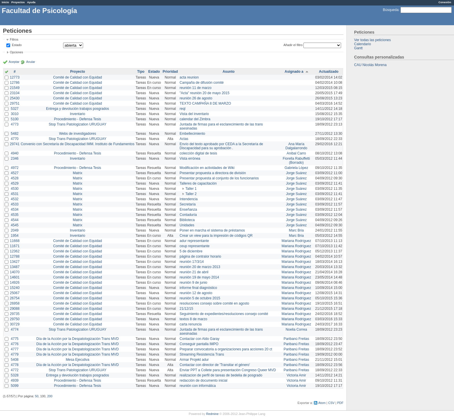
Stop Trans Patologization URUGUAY (77, 124)
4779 (15, 354)
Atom (321, 403)
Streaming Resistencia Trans (202, 354)
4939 (15, 380)
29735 (14, 314)
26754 (14, 298)
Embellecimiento (192, 134)
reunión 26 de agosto (196, 98)
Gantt (358, 48)
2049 (15, 230)
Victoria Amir (296, 375)
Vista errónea (190, 158)
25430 (14, 98)
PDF (340, 403)
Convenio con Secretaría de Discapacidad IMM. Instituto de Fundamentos (77, 144)
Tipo (140, 72)
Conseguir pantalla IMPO (199, 344)
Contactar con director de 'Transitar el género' (215, 365)
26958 (14, 303)
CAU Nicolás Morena (370, 65)
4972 (15, 168)
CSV (331, 403)
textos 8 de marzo (193, 319)
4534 (15, 209)
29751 (14, 103)
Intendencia (188, 199)
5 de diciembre (191, 251)
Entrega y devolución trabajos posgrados (77, 109)
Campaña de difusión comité (202, 83)
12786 (14, 83)
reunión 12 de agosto (196, 293)
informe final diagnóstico (198, 288)
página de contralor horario (200, 256)
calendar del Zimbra (195, 119)
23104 (14, 93)
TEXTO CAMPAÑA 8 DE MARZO (205, 103)
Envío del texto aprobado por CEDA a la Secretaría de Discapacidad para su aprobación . (221, 146)
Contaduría (188, 215)
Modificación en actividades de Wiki (207, 168)
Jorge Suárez (296, 173)
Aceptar (14, 61)
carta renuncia (191, 324)
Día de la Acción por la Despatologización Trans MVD (77, 339)
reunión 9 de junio (193, 283)
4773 (15, 124)
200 (49, 396)
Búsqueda (390, 10)
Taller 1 (191, 189)
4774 (15, 329)
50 (37, 396)
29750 (14, 319)
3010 (15, 114)
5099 (15, 386)
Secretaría (187, 204)
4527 (15, 173)
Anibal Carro (296, 153)
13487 (14, 267)
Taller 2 (191, 194)
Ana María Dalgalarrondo (296, 146)
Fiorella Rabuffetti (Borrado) (296, 160)
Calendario (362, 44)
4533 (15, 204)
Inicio (5, 2)
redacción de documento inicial (203, 380)
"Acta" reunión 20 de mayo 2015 (204, 93)
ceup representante (194, 246)
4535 (15, 215)
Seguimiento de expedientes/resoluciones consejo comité (224, 314)
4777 (15, 349)
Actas (184, 139)
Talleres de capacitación (198, 183)
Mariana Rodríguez (296, 241)
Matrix (77, 173)
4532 (15, 199)
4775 (15, 339)
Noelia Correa (296, 329)
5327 (15, 109)
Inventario (77, 114)
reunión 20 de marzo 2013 (200, 267)
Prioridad (170, 72)
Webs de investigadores (77, 134)
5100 (15, 119)
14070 (14, 272)
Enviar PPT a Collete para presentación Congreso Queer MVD (228, 370)
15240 (14, 288)
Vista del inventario (194, 114)
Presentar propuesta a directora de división (213, 173)
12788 (14, 256)
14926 (14, 283)
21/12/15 (186, 309)
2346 (15, 158)
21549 (14, 88)
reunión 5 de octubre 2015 (200, 298)
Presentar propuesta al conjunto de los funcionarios (219, 178)
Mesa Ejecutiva (77, 360)
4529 (15, 183)
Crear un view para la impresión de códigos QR (216, 236)
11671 (14, 246)
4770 (15, 139)
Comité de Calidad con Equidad (77, 77)
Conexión (444, 2)
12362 (14, 251)
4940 (15, 153)
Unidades (187, 225)
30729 (14, 324)
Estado (17, 45)
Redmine (212, 414)
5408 (15, 360)
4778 (15, 365)
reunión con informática (198, 386)
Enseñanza (188, 209)
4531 (15, 194)
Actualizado (328, 72)
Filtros (14, 39)
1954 (15, 236)
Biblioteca (187, 220)
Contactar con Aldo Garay (199, 339)
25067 (14, 293)
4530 (15, 189)
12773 (14, 77)
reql (182, 109)
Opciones (16, 52)
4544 (15, 220)
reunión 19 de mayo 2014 (199, 277)
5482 (15, 134)
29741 (14, 144)
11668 (14, 241)
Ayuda (31, 2)
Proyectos (18, 2)
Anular (30, 61)
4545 (15, 225)
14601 (14, 277)
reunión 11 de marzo (195, 88)
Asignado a (294, 72)
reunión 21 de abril (194, 272)
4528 (15, 178)
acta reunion (189, 77)
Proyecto (77, 72)
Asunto (229, 72)
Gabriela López (296, 168)
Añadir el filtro (293, 45)
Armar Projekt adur (194, 360)
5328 (15, 375)
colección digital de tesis (198, 153)
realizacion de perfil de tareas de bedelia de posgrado (221, 375)
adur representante (194, 241)
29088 (14, 309)
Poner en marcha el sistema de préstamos (212, 230)
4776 (15, 344)
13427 (14, 262)
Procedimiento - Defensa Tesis (77, 119)
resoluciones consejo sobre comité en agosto (214, 303)
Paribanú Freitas (296, 339)
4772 (15, 370)
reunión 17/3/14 (192, 262)
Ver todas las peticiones (372, 40)
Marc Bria (296, 230)
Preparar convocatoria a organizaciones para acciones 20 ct (226, 349)
